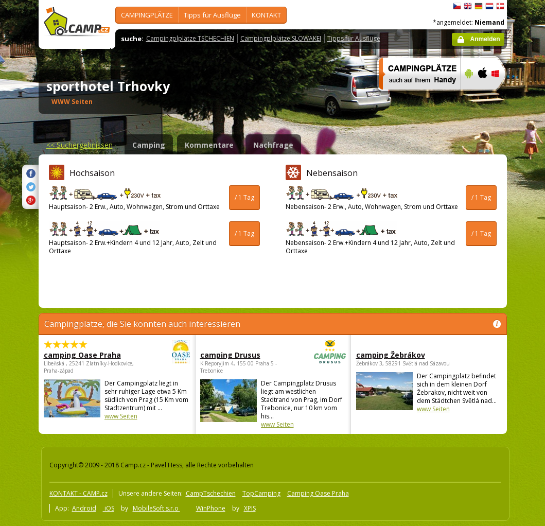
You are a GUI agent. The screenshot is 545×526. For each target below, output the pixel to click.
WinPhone (210, 508)
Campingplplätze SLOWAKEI (280, 38)
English (468, 6)
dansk (500, 6)
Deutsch (478, 6)
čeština (457, 6)
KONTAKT (266, 15)
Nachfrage (273, 145)
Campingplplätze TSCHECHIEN (190, 38)
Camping (148, 145)
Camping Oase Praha (318, 493)
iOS (108, 508)
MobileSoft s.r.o (156, 508)
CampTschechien (211, 493)
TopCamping (261, 493)
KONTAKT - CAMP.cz (78, 493)
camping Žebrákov (390, 355)
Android (84, 508)
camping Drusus (244, 355)
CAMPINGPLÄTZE (147, 15)
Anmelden (485, 39)
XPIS (250, 508)
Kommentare (209, 145)
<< (79, 145)
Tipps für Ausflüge (212, 15)
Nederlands (489, 6)
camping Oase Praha (88, 355)
